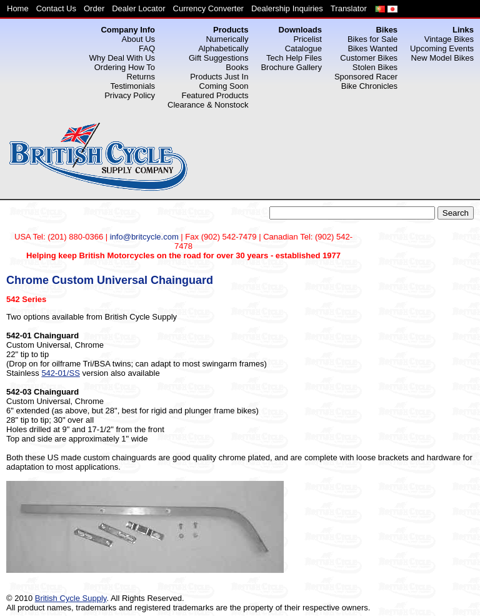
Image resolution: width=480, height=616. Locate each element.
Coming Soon (224, 86)
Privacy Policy (129, 95)
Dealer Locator (138, 8)
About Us (138, 39)
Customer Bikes (369, 58)
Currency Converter (208, 8)
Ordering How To (124, 67)
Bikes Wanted (373, 48)
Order (94, 8)
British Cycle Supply (71, 598)
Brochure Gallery (291, 67)
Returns (141, 76)
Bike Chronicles (369, 86)
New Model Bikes (442, 58)
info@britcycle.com (144, 236)
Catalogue (303, 48)
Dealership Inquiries (287, 8)
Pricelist (307, 39)
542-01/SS (60, 373)
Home (18, 8)
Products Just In (219, 76)
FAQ (147, 48)
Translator (349, 8)
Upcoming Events (442, 48)
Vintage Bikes (449, 39)
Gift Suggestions (218, 58)
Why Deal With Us (122, 58)
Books (237, 67)
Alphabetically (223, 48)
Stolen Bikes (375, 67)
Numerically (227, 39)
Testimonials (133, 86)
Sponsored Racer (366, 76)
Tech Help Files (294, 58)
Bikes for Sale (373, 39)
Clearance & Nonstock (208, 104)
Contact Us (56, 8)
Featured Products (214, 95)
